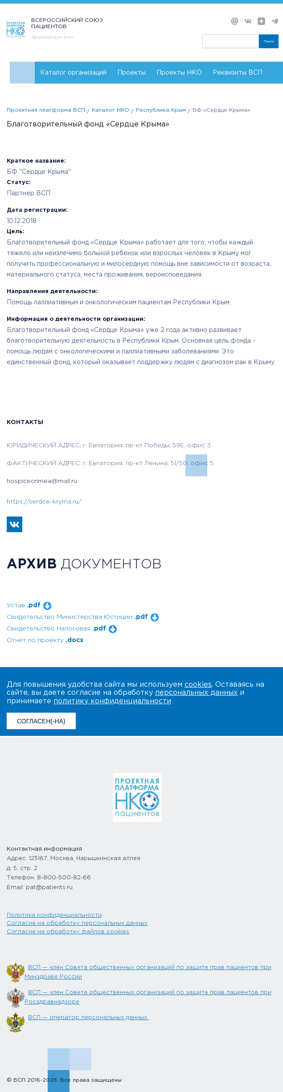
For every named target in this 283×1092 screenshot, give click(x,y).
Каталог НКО (110, 110)
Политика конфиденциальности (54, 915)
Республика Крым (161, 110)
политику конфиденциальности (112, 701)
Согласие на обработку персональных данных (77, 923)
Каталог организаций (73, 73)
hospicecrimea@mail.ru (42, 481)
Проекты (131, 73)
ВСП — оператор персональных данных (88, 1017)
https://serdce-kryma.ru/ (44, 501)
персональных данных (196, 692)
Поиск (269, 41)
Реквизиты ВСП (237, 73)
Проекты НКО (179, 73)
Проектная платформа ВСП (46, 110)
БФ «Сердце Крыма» (221, 110)
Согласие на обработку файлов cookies (68, 931)
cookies (198, 684)
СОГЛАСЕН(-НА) (41, 721)
